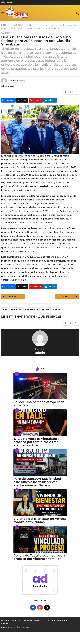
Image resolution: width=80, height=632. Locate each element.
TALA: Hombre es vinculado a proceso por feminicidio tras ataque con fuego (36, 442)
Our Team (5, 623)
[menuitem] (3, 2)
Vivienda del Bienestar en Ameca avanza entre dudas (39, 520)
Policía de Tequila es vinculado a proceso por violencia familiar (39, 557)
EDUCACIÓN (16, 309)
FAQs (53, 620)
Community (27, 620)
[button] (2, 13)
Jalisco (5, 33)
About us (5, 620)
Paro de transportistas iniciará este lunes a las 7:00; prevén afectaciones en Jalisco (37, 482)
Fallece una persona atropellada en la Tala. (39, 403)
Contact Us (62, 620)
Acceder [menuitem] (10, 3)
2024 (5, 309)
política (56, 309)
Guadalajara (31, 309)
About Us (16, 620)
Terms (37, 620)
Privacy (45, 620)
